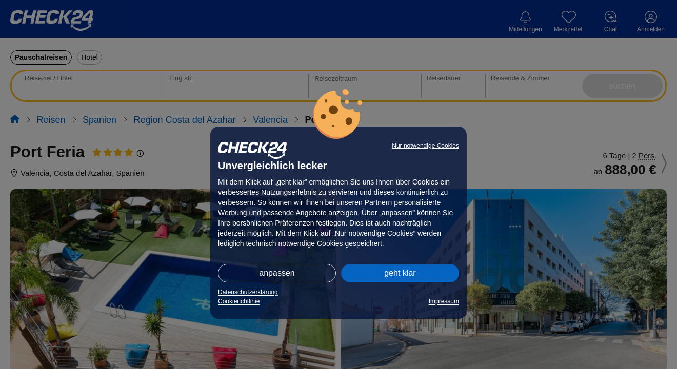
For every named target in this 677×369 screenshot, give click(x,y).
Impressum (444, 301)
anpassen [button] (276, 273)
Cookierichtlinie (239, 301)
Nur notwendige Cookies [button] (425, 145)
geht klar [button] (399, 273)
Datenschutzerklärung (248, 292)
